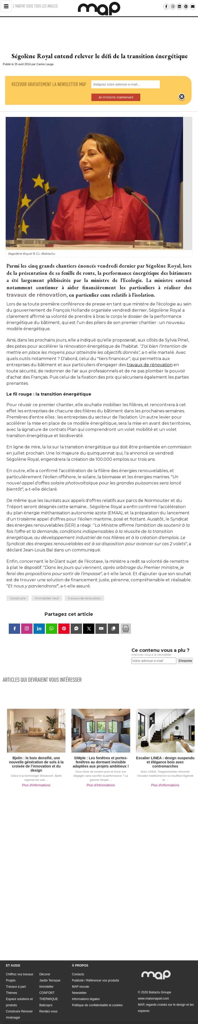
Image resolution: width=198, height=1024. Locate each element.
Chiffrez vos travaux (19, 965)
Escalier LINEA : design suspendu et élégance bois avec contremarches (165, 753)
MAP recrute (80, 977)
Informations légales (86, 990)
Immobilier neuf (47, 589)
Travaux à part (16, 977)
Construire (18, 589)
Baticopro (45, 996)
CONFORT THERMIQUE (48, 987)
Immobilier (46, 977)
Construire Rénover (19, 1002)
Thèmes (11, 983)
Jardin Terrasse (49, 971)
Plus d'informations (36, 776)
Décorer (44, 965)
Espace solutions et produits (19, 993)
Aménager (13, 1008)
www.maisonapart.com (153, 989)
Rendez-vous (48, 1002)
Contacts (78, 965)
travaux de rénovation (36, 286)
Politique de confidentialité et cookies (97, 996)
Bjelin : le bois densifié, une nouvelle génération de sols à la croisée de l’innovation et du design (36, 755)
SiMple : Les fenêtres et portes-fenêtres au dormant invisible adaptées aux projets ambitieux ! (101, 753)
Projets (10, 971)
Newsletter (79, 983)
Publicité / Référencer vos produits (95, 971)
